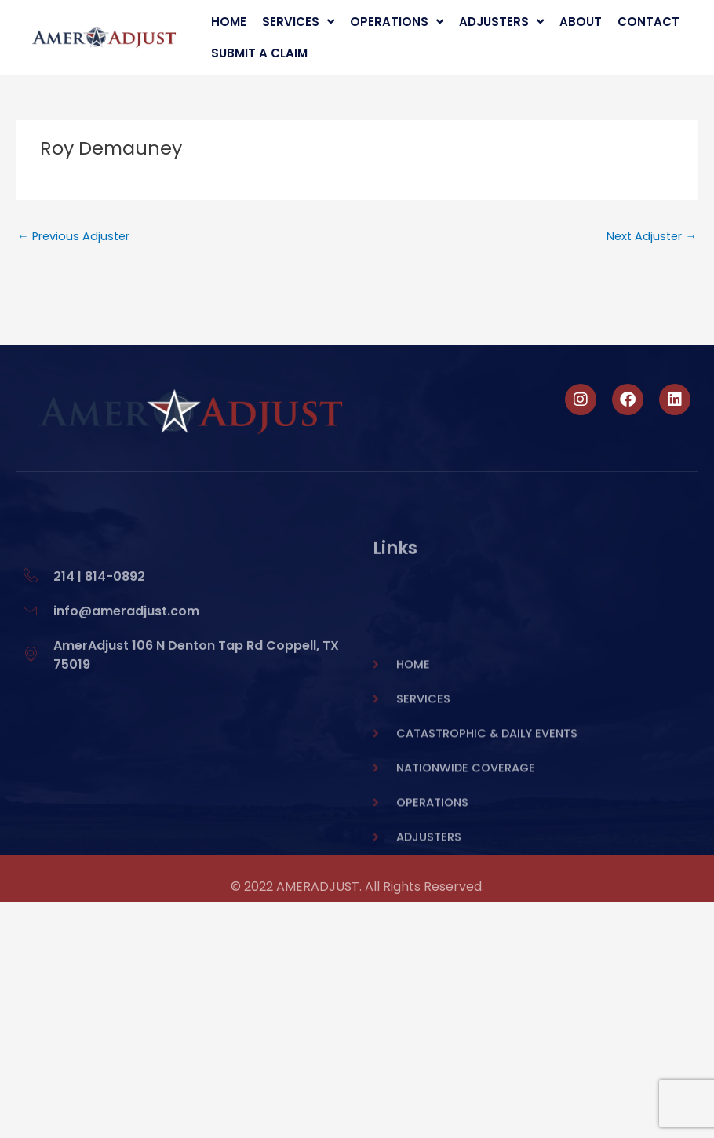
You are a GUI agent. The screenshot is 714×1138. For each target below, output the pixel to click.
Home (228, 21)
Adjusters (501, 22)
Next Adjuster (652, 236)
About (580, 21)
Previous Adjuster (73, 236)
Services (298, 22)
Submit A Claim (259, 53)
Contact (648, 21)
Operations (396, 22)
